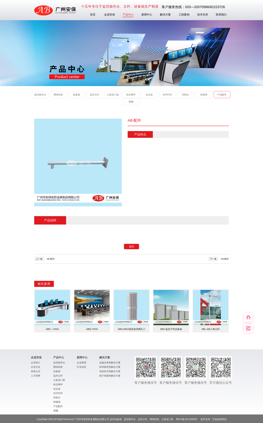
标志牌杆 (131, 94)
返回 (131, 246)
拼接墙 (203, 94)
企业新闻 (81, 364)
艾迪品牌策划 (219, 420)
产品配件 (222, 94)
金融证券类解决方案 (109, 364)
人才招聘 (35, 377)
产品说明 (50, 220)
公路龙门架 (113, 94)
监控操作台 (40, 94)
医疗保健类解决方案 (109, 377)
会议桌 (149, 94)
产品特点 (140, 134)
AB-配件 (44, 259)
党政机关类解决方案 (109, 372)
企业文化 (35, 368)
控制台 (185, 94)
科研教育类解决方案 (109, 368)
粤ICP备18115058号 (187, 420)
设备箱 (76, 94)
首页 (92, 14)
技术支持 (202, 14)
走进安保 (109, 14)
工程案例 (184, 14)
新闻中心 (146, 14)
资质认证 (35, 372)
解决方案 (165, 14)
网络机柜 (58, 94)
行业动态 (81, 368)
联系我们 (221, 14)
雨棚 (131, 101)
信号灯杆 (167, 94)
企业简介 (35, 364)
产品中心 (128, 14)
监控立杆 (94, 94)
